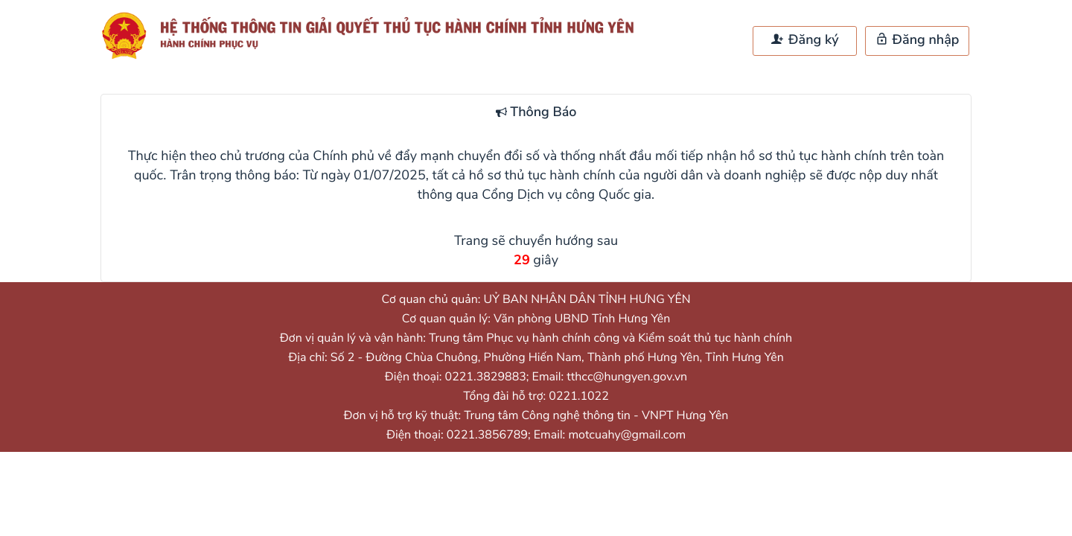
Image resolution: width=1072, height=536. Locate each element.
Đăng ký (804, 40)
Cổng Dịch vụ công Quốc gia (566, 195)
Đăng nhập (917, 40)
